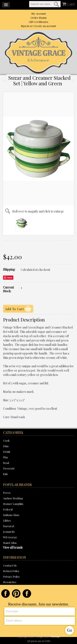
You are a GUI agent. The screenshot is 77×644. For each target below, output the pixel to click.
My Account (38, 13)
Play (5, 457)
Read (6, 463)
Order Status (39, 17)
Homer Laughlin (13, 504)
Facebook (5, 593)
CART (71, 4)
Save (10, 277)
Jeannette (9, 531)
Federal (8, 509)
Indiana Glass (11, 515)
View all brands (13, 547)
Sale (5, 474)
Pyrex (6, 492)
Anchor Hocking (13, 498)
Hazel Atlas (10, 542)
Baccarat (8, 526)
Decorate (9, 468)
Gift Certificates (38, 21)
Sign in (25, 25)
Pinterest (16, 593)
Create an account (44, 25)
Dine (6, 446)
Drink (6, 451)
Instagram (27, 593)
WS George (10, 537)
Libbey (7, 520)
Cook (6, 440)
